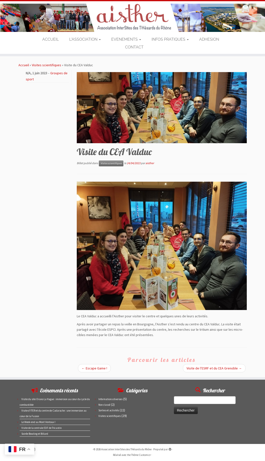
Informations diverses (110, 399)
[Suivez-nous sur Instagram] (35, 449)
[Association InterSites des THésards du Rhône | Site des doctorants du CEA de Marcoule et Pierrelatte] (132, 18)
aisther (149, 163)
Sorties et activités (108, 410)
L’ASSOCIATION (85, 39)
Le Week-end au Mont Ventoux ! (38, 422)
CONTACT (134, 47)
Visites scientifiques (46, 65)
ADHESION (209, 39)
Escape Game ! (94, 368)
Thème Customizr (141, 455)
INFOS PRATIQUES (170, 39)
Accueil (23, 65)
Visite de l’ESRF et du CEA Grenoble (214, 368)
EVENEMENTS (126, 39)
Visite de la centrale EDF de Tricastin (41, 428)
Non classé (104, 404)
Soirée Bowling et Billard (34, 433)
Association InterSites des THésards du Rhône (126, 449)
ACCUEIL (50, 39)
